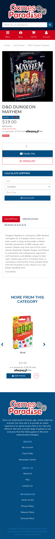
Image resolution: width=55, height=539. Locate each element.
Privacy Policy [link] (27, 506)
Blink (23, 352)
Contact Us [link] (27, 485)
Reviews (15, 225)
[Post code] (27, 192)
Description (11, 219)
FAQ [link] (27, 479)
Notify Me (27, 153)
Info (41, 131)
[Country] (27, 186)
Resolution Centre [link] (27, 459)
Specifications (30, 219)
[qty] (27, 180)
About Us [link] (27, 473)
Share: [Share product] (11, 117)
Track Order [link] (27, 453)
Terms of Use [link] (27, 500)
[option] (22, 348)
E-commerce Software (31, 533)
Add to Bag (18, 376)
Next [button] (44, 344)
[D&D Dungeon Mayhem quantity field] (27, 146)
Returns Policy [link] (27, 512)
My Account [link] (27, 447)
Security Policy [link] (27, 518)
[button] (27, 161)
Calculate (27, 198)
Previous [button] (2, 344)
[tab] (11, 219)
